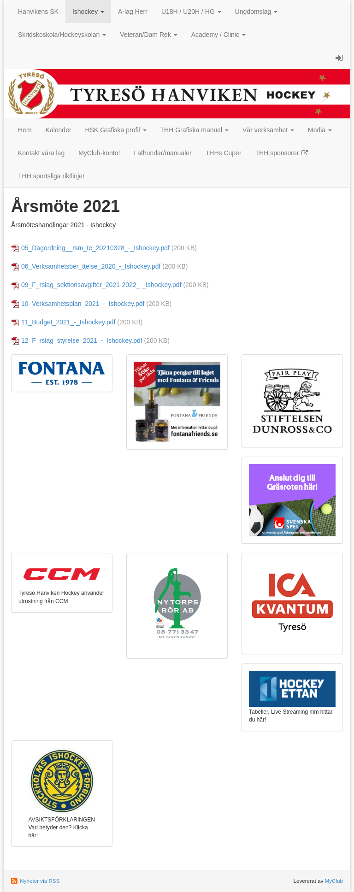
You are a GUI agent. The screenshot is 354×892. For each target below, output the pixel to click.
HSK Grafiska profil (116, 130)
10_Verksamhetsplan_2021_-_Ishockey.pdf (82, 303)
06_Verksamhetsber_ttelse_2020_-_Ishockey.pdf (91, 266)
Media (320, 130)
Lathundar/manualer (162, 153)
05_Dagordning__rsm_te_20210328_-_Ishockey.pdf (95, 248)
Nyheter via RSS (39, 881)
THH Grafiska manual (194, 130)
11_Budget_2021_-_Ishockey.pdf (68, 322)
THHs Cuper (224, 153)
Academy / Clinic (218, 34)
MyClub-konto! (99, 153)
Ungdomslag (256, 11)
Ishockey (88, 11)
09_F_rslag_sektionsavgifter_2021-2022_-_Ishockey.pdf (101, 284)
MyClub (333, 881)
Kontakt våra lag (41, 153)
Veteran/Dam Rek (148, 34)
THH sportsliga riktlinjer (51, 176)
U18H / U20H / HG (191, 11)
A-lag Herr (133, 11)
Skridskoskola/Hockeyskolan (62, 34)
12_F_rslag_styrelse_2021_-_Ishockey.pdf (81, 340)
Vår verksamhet (268, 130)
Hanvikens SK (38, 11)
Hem (25, 130)
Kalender (58, 130)
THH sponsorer (282, 153)
